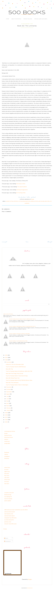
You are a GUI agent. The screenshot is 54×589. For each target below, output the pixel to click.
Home (7, 18)
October (8, 389)
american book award (9, 511)
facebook (23, 197)
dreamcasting (7, 494)
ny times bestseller (9, 519)
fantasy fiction (8, 435)
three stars (7, 479)
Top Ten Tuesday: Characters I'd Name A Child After (19, 333)
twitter (28, 197)
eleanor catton (9, 201)
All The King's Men (21, 192)
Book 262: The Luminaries (12, 382)
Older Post (49, 242)
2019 (6, 412)
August (8, 394)
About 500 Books (16, 18)
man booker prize (26, 201)
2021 (6, 357)
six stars (6, 469)
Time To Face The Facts (8, 314)
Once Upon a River (20, 183)
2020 (6, 359)
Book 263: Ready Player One (12, 378)
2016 (6, 419)
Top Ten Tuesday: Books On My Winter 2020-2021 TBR (19, 371)
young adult (7, 443)
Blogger (30, 579)
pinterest (33, 197)
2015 (6, 422)
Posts (6, 538)
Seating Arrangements (22, 189)
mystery (36, 201)
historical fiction (18, 201)
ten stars (6, 481)
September (9, 391)
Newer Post (4, 242)
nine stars (47, 201)
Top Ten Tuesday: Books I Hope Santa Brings (17, 375)
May (7, 401)
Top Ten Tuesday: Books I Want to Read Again (17, 384)
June (7, 398)
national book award (9, 515)
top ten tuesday (8, 498)
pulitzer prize (7, 521)
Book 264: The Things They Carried (14, 373)
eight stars (7, 471)
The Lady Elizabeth (22, 186)
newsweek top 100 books (10, 517)
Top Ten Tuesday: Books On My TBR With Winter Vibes (19, 380)
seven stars (7, 467)
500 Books (27, 12)
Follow (5, 529)
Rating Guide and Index (41, 18)
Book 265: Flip (9, 369)
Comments (7, 541)
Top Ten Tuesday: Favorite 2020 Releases (16, 366)
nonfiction (7, 441)
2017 (6, 417)
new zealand (41, 201)
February (8, 408)
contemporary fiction (9, 431)
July (7, 396)
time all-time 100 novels (10, 523)
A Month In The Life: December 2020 (15, 364)
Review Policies (28, 18)
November (9, 387)
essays (6, 433)
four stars (6, 475)
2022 (6, 355)
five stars (6, 473)
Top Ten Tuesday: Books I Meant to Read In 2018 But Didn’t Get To (22, 319)
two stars (6, 483)
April (7, 403)
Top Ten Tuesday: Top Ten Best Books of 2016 (18, 340)
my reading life (8, 496)
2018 (6, 415)
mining (32, 201)
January (8, 410)
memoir (6, 439)
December (9, 362)
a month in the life (9, 492)
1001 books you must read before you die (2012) (16, 509)
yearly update (7, 500)
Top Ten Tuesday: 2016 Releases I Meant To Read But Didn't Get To (22, 326)
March (8, 405)
